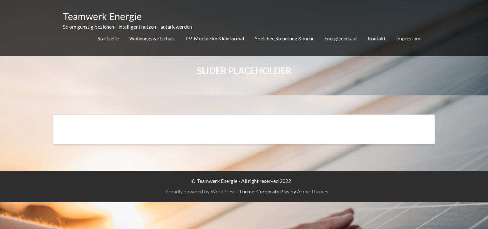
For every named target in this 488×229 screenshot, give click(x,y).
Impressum (408, 38)
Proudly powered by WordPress (210, 191)
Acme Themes (322, 191)
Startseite (108, 38)
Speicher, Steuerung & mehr (284, 38)
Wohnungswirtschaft (152, 38)
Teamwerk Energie (102, 16)
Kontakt (377, 38)
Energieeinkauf (340, 38)
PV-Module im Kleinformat (215, 38)
